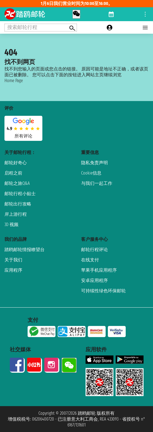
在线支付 (90, 259)
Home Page (13, 80)
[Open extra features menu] (40, 27)
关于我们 (13, 259)
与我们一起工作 (96, 183)
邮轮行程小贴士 (20, 193)
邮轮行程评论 (94, 249)
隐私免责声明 (94, 162)
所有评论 (23, 136)
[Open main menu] (145, 27)
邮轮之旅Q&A (17, 183)
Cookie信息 (91, 173)
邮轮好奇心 (15, 162)
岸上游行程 (15, 214)
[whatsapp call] (76, 14)
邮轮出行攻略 (17, 204)
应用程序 (13, 270)
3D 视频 (11, 224)
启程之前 (13, 173)
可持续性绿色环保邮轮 (103, 290)
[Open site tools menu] (145, 14)
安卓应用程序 (94, 280)
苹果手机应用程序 (99, 270)
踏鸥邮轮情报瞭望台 (24, 249)
